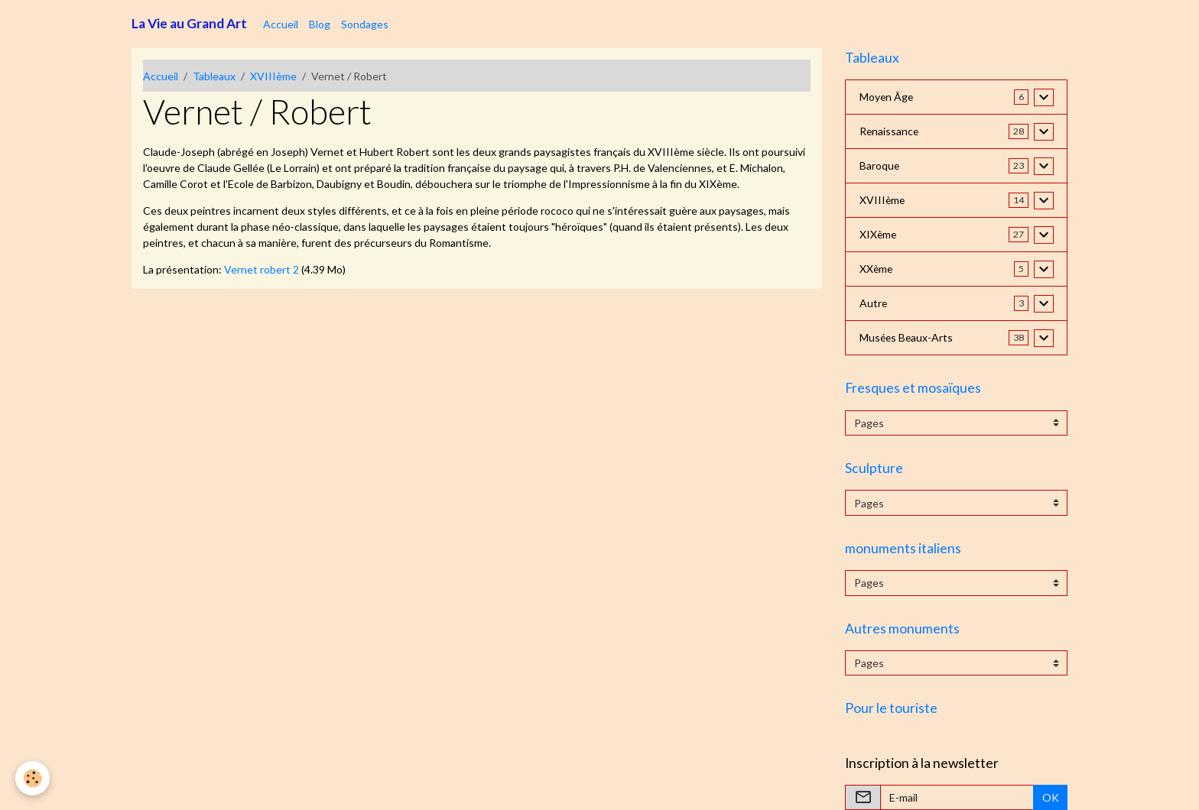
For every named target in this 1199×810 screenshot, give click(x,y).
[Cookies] (32, 778)
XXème (876, 269)
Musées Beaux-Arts (907, 338)
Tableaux (214, 76)
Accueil (280, 24)
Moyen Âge (887, 97)
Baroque (879, 166)
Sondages (364, 24)
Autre (873, 303)
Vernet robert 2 (261, 269)
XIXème (878, 234)
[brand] (189, 24)
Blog (319, 24)
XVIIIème (273, 76)
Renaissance (889, 131)
